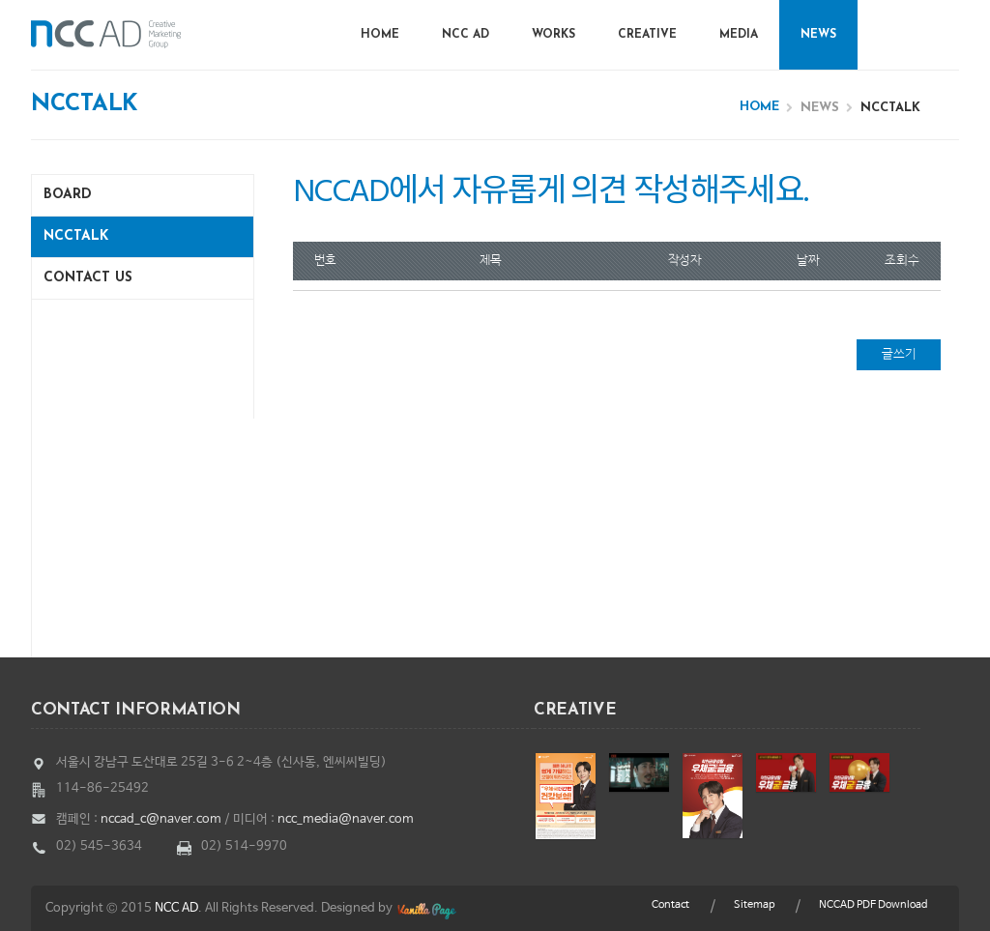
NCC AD (465, 35)
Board (68, 195)
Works (553, 35)
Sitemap (754, 905)
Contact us (88, 278)
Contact (670, 905)
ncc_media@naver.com (345, 819)
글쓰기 (899, 354)
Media (738, 35)
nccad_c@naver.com (161, 819)
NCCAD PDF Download (873, 905)
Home (380, 35)
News (818, 35)
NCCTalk (76, 236)
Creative (647, 35)
